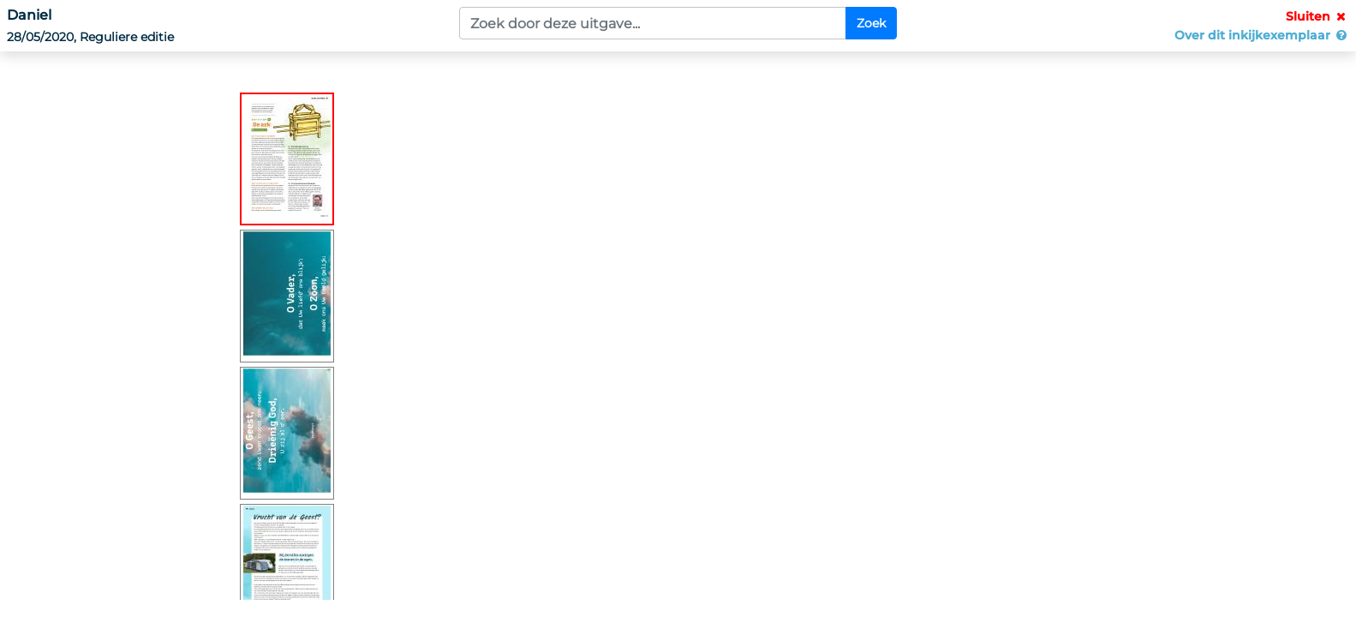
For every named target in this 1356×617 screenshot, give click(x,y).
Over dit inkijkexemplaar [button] (1261, 35)
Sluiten (1317, 16)
